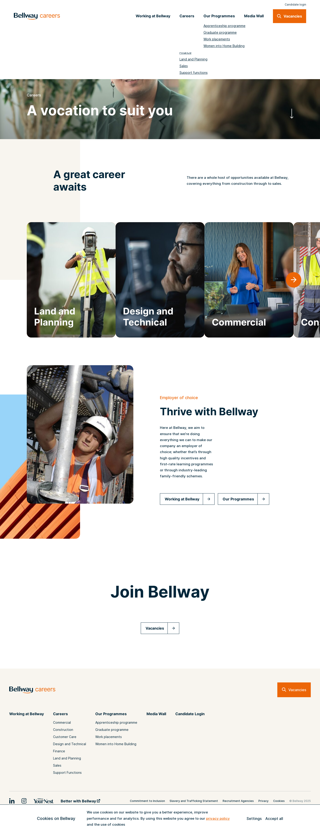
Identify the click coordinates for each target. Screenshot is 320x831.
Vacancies (155, 628)
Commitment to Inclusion (147, 801)
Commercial (62, 722)
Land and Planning (67, 758)
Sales (57, 765)
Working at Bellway (182, 499)
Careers (60, 713)
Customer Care (64, 737)
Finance (59, 751)
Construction (63, 730)
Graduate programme (112, 730)
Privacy (263, 801)
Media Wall (156, 713)
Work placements (108, 737)
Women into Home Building (115, 744)
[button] (293, 280)
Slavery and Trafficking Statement (194, 801)
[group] (71, 280)
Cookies (279, 801)
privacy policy (218, 818)
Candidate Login (190, 713)
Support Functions (67, 772)
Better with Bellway (80, 801)
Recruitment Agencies (238, 801)
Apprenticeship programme (116, 722)
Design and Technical (69, 744)
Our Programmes (238, 499)
